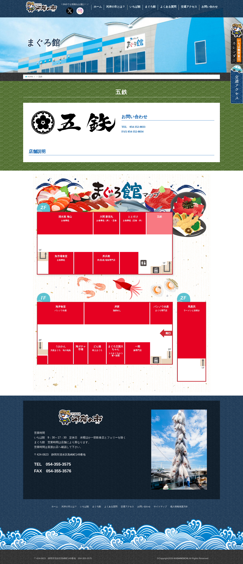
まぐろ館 (150, 6)
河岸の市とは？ (115, 6)
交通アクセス (189, 6)
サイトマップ (160, 506)
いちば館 (135, 6)
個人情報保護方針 (179, 506)
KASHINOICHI (181, 558)
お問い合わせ (209, 6)
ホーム (98, 6)
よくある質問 (168, 6)
